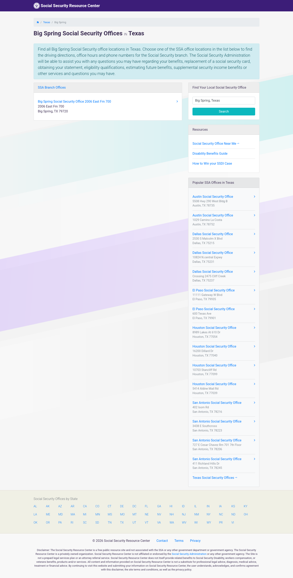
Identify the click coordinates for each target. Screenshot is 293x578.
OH (246, 514)
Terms (179, 541)
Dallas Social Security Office (223, 234)
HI (170, 506)
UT (134, 522)
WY (209, 522)
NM (196, 514)
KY (245, 506)
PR (221, 522)
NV (159, 514)
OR (48, 522)
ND (233, 514)
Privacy (195, 541)
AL (35, 506)
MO (122, 514)
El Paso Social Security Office (223, 290)
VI (232, 522)
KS (233, 506)
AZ (60, 506)
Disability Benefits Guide (209, 153)
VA (159, 522)
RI (72, 522)
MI (84, 514)
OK (35, 522)
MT (134, 514)
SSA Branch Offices (52, 87)
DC (134, 506)
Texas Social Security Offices (214, 478)
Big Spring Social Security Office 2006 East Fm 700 (108, 101)
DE (122, 506)
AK (48, 506)
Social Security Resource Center (67, 6)
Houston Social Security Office (223, 327)
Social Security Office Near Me (215, 144)
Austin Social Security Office (223, 196)
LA (35, 514)
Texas (46, 22)
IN (208, 506)
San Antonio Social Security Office (223, 402)
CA (85, 506)
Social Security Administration (189, 553)
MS (110, 514)
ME (48, 514)
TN (110, 522)
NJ (184, 514)
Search (224, 111)
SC (85, 522)
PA (60, 522)
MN (97, 514)
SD (97, 522)
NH (171, 514)
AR (72, 506)
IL (195, 506)
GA (159, 506)
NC (221, 514)
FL (146, 506)
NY (209, 514)
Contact (162, 541)
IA (220, 506)
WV (184, 522)
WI (196, 522)
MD (60, 514)
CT (110, 506)
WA (171, 522)
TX (122, 522)
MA (73, 514)
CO (97, 506)
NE (147, 514)
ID (183, 506)
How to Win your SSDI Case (212, 163)
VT (146, 522)
